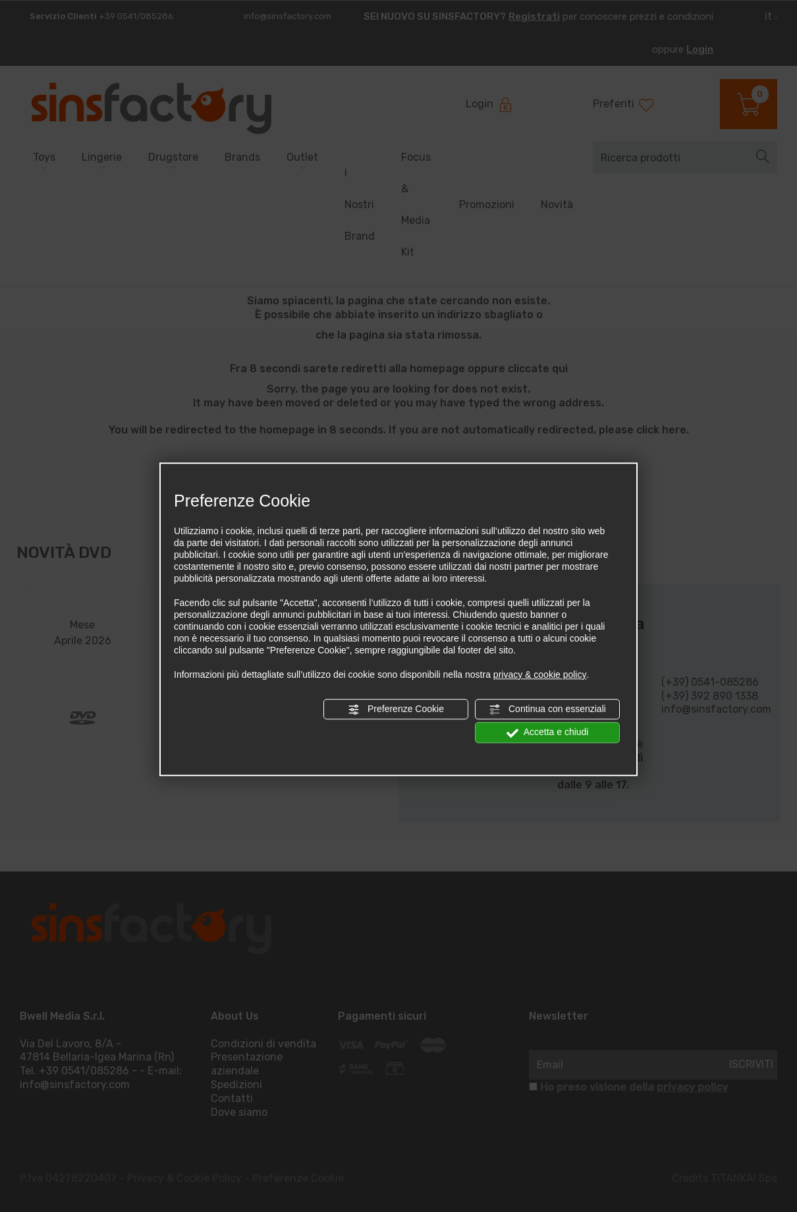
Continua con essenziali (547, 709)
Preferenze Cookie (396, 709)
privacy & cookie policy (540, 674)
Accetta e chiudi (548, 732)
